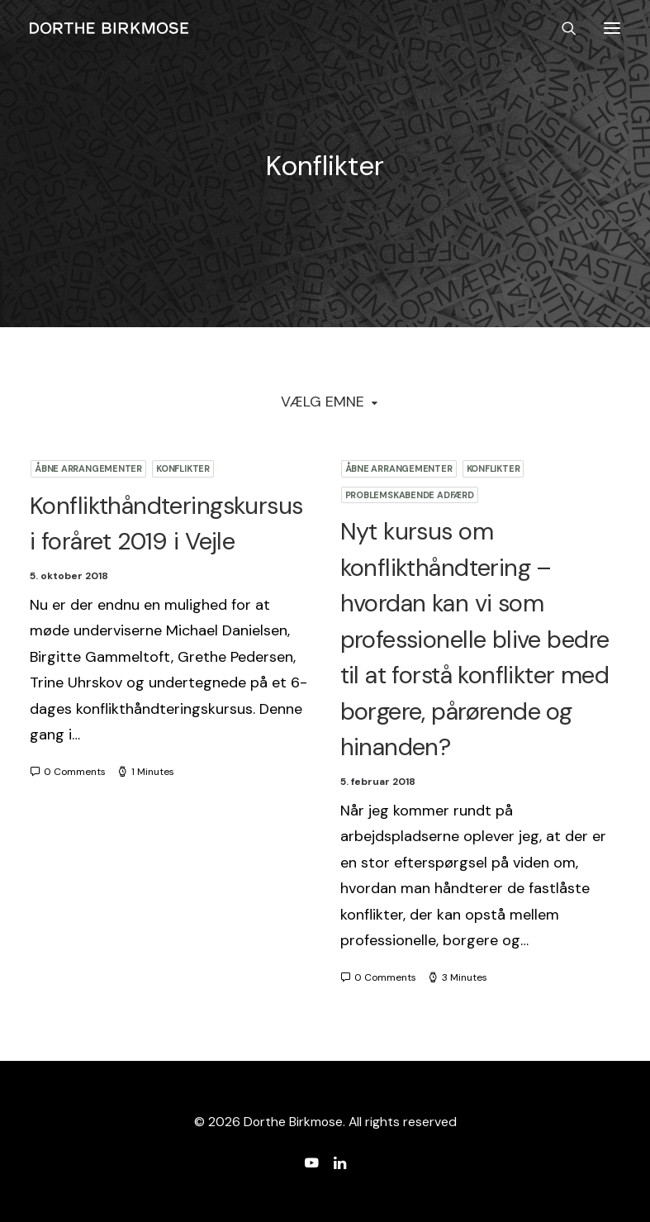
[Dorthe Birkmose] (111, 28)
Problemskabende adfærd (409, 495)
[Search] (561, 28)
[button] (612, 28)
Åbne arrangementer (88, 468)
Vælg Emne (322, 401)
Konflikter (183, 468)
